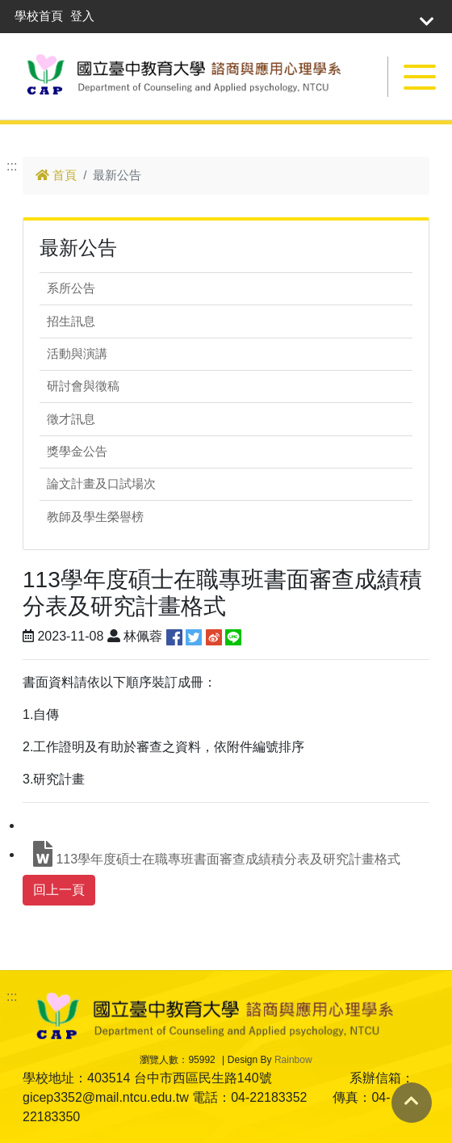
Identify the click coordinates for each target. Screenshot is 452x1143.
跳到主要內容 (38, 129)
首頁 (56, 175)
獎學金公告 (77, 451)
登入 (82, 16)
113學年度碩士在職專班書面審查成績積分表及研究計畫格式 (216, 854)
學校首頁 (39, 16)
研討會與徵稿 (83, 386)
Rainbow (293, 1059)
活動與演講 (77, 353)
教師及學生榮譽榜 (95, 516)
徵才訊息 (71, 419)
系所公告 (71, 288)
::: (11, 166)
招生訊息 (71, 321)
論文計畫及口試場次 (101, 483)
